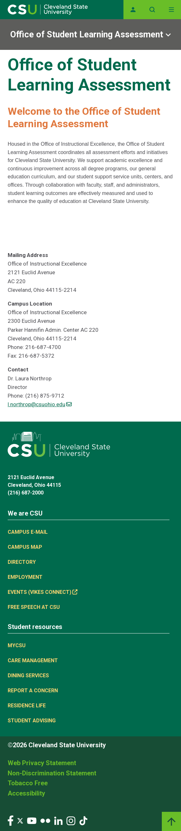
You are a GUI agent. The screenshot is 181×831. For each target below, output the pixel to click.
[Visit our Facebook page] (10, 820)
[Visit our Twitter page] (20, 820)
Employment (25, 577)
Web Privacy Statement (42, 763)
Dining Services (28, 675)
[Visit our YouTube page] (31, 820)
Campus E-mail (28, 532)
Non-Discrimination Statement (52, 773)
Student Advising (32, 721)
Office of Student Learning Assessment (86, 34)
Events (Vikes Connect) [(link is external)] (42, 592)
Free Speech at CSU (34, 607)
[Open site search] (152, 9)
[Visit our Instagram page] (71, 820)
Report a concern (33, 690)
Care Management (33, 660)
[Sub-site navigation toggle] (90, 34)
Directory (22, 562)
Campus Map (25, 547)
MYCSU (17, 645)
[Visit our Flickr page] (45, 820)
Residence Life (27, 706)
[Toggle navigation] (171, 9)
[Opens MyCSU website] (133, 9)
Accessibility (26, 793)
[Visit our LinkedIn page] (58, 820)
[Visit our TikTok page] (83, 820)
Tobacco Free (28, 783)
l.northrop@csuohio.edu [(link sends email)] (40, 404)
